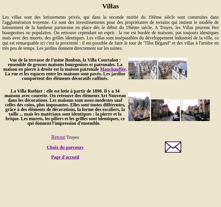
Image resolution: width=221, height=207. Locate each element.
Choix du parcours (65, 147)
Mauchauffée (113, 69)
